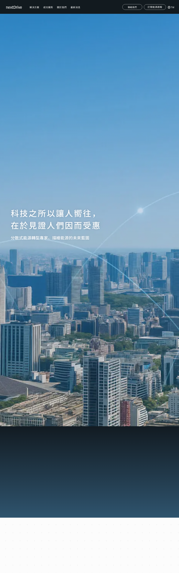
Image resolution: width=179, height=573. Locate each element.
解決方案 (35, 9)
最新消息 (76, 9)
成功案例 (48, 9)
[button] (154, 9)
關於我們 (62, 9)
